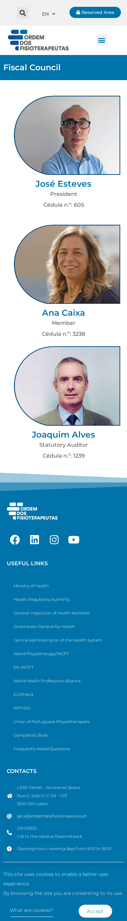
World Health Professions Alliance (47, 680)
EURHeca (23, 694)
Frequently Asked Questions (42, 748)
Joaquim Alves (63, 434)
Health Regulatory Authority (42, 599)
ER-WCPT (24, 667)
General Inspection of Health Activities (52, 612)
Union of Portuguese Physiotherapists (52, 721)
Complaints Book (31, 735)
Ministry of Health (31, 585)
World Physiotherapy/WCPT (41, 653)
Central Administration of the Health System (58, 640)
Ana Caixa (63, 313)
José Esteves (63, 184)
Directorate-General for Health (44, 626)
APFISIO (22, 708)
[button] (22, 12)
